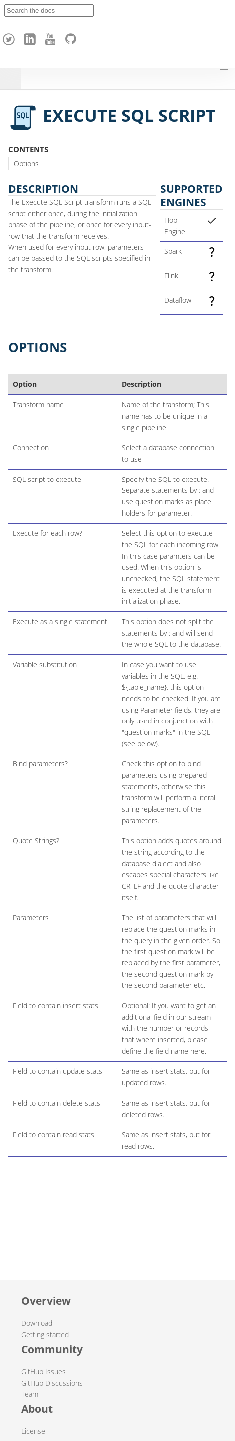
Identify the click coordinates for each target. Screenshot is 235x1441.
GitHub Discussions (52, 1383)
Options (26, 163)
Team (29, 1394)
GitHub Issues (43, 1371)
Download (36, 1323)
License (33, 1431)
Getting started (45, 1334)
